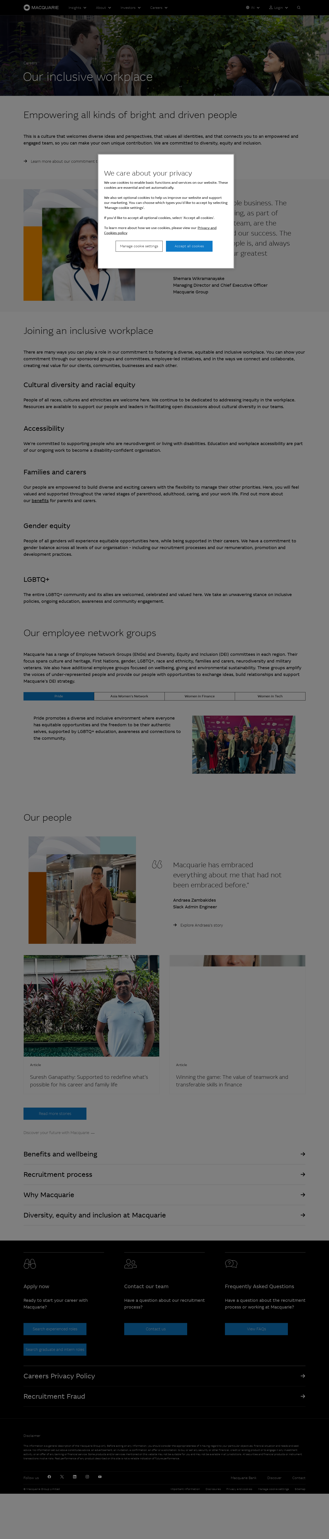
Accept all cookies (189, 246)
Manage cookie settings (139, 246)
